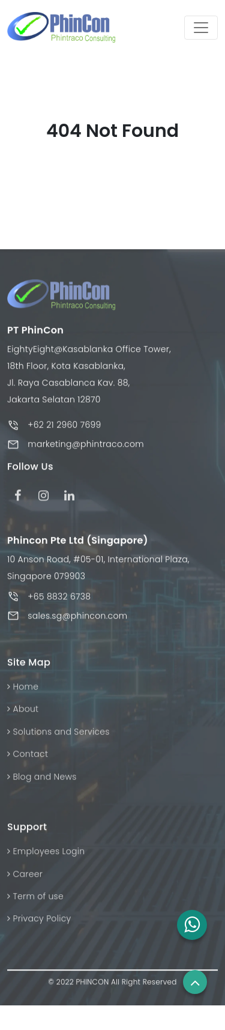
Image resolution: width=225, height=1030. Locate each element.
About (22, 712)
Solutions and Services (58, 735)
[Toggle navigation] (201, 28)
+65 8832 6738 (59, 599)
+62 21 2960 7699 (64, 428)
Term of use (35, 900)
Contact (27, 757)
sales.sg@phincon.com (77, 619)
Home (22, 690)
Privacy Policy (39, 922)
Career (25, 877)
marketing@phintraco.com (86, 447)
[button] (192, 925)
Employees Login (46, 855)
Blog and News (42, 780)
